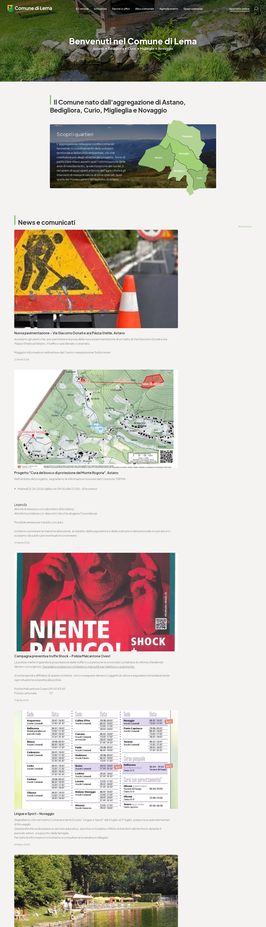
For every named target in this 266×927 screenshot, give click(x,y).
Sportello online (236, 11)
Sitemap (93, 915)
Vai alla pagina (31, 738)
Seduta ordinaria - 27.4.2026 (34, 550)
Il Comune (90, 11)
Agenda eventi (177, 11)
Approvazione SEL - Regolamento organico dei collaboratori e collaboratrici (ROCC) (68, 606)
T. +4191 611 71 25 (149, 696)
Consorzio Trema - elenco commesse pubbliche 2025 (52, 627)
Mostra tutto (245, 226)
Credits (104, 915)
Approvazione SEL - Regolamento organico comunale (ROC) (178, 586)
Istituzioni (108, 11)
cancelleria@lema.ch (32, 700)
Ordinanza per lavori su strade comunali (164, 568)
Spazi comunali (201, 11)
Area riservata (118, 915)
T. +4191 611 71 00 (29, 696)
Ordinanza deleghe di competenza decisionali (47, 568)
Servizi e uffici (129, 11)
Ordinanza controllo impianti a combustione (167, 550)
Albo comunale (153, 11)
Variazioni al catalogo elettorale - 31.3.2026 (45, 586)
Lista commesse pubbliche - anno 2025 (164, 627)
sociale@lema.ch (146, 878)
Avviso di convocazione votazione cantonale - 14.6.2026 (54, 532)
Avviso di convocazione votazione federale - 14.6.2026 (175, 532)
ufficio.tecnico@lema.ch (155, 700)
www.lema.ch (27, 705)
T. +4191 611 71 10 (145, 874)
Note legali (80, 915)
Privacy (69, 915)
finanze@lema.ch (86, 878)
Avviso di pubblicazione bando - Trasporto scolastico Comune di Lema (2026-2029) (186, 606)
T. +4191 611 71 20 (86, 874)
